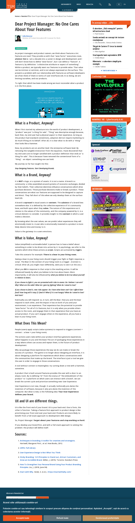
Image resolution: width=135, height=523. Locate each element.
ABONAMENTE (66, 4)
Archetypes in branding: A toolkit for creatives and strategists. (47, 440)
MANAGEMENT (21, 48)
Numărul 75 (25, 16)
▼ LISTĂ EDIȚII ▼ (67, 10)
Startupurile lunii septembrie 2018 (107, 55)
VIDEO (78, 4)
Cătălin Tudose (100, 67)
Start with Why (26, 472)
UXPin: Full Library (28, 448)
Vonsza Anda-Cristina (114, 43)
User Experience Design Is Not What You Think (40, 452)
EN (125, 4)
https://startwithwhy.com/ (59, 472)
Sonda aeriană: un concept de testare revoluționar (108, 38)
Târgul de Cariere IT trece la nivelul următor (107, 47)
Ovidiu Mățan (99, 58)
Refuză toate (62, 518)
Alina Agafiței (100, 51)
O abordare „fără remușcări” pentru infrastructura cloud (107, 29)
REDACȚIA (89, 4)
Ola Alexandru (100, 43)
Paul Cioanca (99, 34)
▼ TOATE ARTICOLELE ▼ (109, 70)
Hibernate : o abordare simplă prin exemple (107, 62)
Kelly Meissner (27, 36)
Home (17, 16)
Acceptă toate (22, 518)
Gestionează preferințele (107, 518)
